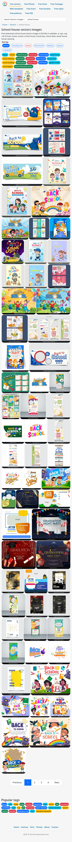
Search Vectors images (13, 19)
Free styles (58, 9)
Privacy (39, 827)
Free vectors (15, 4)
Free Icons (31, 9)
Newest (28, 45)
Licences (24, 827)
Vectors (13, 24)
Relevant (50, 45)
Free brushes (45, 9)
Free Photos (29, 4)
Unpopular (7, 50)
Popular (60, 45)
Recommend (39, 45)
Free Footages (57, 4)
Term (32, 827)
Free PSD (29, 13)
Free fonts (42, 4)
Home (4, 24)
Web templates (16, 9)
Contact (54, 827)
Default (6, 45)
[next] (57, 782)
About (47, 827)
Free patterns (16, 13)
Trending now (17, 45)
